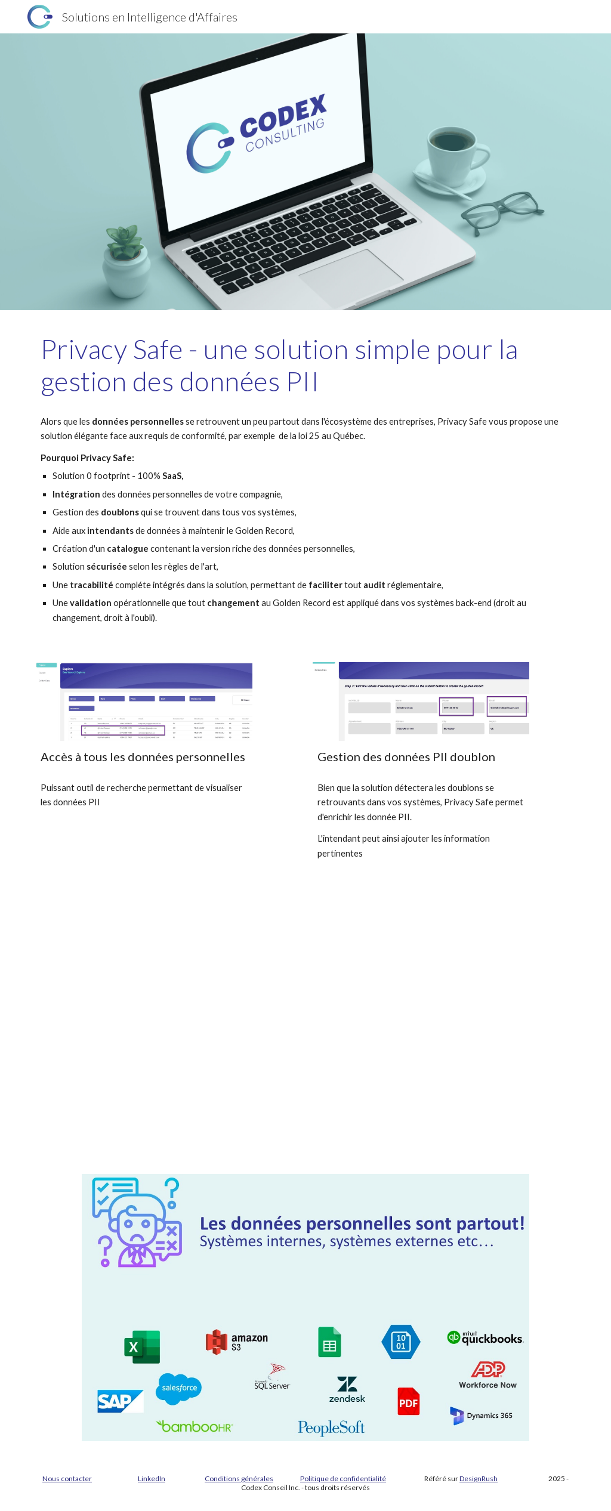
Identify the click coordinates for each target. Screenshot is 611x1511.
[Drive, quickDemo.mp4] (305, 1047)
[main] (306, 365)
